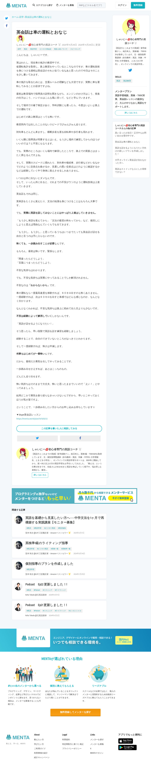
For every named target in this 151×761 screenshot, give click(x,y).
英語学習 (33, 49)
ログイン (122, 5)
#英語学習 (37, 528)
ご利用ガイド (40, 749)
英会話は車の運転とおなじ (38, 17)
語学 (21, 17)
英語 (25, 49)
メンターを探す (97, 740)
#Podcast (37, 590)
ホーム (15, 17)
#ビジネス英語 (49, 528)
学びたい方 (39, 744)
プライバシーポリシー (72, 749)
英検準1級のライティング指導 (46, 543)
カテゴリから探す (43, 5)
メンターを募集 (65, 5)
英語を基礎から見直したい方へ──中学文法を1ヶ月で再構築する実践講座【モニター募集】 (64, 520)
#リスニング (47, 590)
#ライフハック (60, 590)
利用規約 (66, 740)
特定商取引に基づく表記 (73, 744)
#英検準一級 (65, 549)
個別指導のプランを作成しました (49, 564)
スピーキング (75, 49)
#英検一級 (54, 549)
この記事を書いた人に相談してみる (59, 428)
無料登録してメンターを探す (75, 712)
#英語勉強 (62, 528)
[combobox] (91, 5)
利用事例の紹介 (41, 753)
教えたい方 (39, 740)
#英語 (29, 528)
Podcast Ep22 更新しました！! (46, 584)
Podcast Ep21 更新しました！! (46, 605)
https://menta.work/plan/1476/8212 (31, 419)
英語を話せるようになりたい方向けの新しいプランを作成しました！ (130, 151)
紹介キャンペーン (42, 757)
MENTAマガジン (96, 753)
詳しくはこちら (40, 475)
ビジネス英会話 (45, 49)
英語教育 (127, 81)
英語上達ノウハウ (60, 49)
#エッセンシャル (75, 611)
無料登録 (137, 5)
